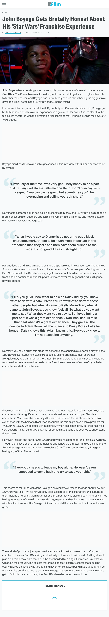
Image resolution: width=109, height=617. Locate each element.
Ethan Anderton (13, 33)
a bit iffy (24, 491)
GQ (82, 164)
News (5, 13)
